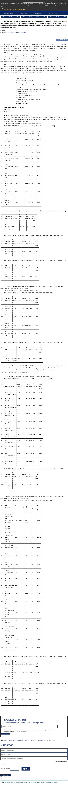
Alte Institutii (30, 740)
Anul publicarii (38, 13)
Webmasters (49, 782)
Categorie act (24, 13)
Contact (55, 782)
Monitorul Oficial (8, 740)
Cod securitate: (5, 768)
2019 (50, 17)
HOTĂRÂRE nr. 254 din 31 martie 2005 (44, 740)
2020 (44, 17)
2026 (3, 17)
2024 (17, 17)
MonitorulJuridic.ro (18, 782)
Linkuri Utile (27, 782)
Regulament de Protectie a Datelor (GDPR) (33, 2)
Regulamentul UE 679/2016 (21, 731)
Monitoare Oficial (8, 13)
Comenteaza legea (62, 39)
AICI (46, 5)
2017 (64, 17)
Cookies (43, 782)
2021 (37, 17)
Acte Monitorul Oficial (18, 740)
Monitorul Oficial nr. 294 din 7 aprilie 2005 (16, 32)
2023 (24, 17)
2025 (10, 17)
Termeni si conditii (35, 782)
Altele (25, 740)
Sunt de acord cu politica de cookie (13, 8)
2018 (57, 17)
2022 (30, 17)
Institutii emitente (53, 13)
